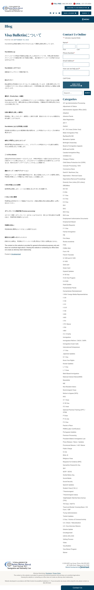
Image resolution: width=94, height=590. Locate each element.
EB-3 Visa (66, 212)
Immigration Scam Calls (70, 344)
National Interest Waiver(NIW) (72, 377)
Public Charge (67, 448)
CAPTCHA (66, 78)
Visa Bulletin (67, 546)
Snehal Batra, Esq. (69, 475)
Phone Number (69, 53)
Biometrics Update (69, 139)
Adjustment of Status (70, 106)
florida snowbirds (68, 242)
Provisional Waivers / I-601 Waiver (74, 445)
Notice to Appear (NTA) (70, 393)
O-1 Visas (66, 400)
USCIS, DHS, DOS (68, 536)
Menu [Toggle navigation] (86, 19)
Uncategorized (16, 254)
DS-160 (65, 189)
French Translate (68, 255)
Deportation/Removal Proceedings (74, 179)
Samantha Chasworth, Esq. (71, 465)
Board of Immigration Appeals (72, 146)
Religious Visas (68, 458)
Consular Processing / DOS (72, 166)
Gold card (66, 265)
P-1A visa (66, 419)
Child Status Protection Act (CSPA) (74, 162)
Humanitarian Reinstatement (72, 291)
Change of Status (68, 159)
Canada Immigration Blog (71, 152)
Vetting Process (68, 539)
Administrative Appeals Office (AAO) (74, 110)
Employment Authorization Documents (75, 218)
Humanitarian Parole (69, 288)
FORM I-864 (66, 248)
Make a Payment (69, 13)
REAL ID (65, 455)
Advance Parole (68, 116)
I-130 (64, 301)
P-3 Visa (65, 422)
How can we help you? (71, 69)
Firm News (66, 238)
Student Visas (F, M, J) (70, 488)
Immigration (67, 337)
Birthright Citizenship (70, 143)
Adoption (66, 113)
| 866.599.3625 (63, 4)
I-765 (64, 327)
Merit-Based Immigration (71, 373)
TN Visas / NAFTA (69, 504)
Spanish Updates (68, 485)
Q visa (65, 452)
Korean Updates (68, 364)
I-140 (64, 311)
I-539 (64, 314)
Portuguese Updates (69, 432)
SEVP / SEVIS (67, 472)
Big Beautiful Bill (68, 136)
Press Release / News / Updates (73, 442)
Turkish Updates (68, 516)
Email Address (68, 61)
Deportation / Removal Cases (72, 176)
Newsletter (66, 380)
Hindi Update (67, 284)
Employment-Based (69, 222)
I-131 (64, 304)
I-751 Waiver (67, 324)
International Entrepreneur (71, 347)
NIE (64, 383)
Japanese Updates (69, 354)
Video (65, 542)
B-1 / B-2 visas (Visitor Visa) (72, 129)
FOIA (64, 245)
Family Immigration (69, 232)
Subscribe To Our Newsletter (77, 7)
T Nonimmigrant (68, 491)
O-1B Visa (66, 403)
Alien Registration (68, 119)
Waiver (65, 552)
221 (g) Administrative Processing (74, 103)
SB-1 (64, 468)
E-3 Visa (65, 202)
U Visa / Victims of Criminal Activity (74, 519)
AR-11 (65, 123)
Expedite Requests (69, 225)
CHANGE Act (67, 156)
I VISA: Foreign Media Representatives (75, 294)
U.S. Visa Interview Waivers (72, 526)
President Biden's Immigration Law (74, 439)
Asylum (65, 126)
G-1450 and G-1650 (69, 258)
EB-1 (64, 205)
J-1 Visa (65, 350)
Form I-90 (66, 251)
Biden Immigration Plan (70, 133)
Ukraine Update (68, 529)
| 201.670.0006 (83, 4)
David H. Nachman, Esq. (70, 172)
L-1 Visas (66, 370)
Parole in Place (68, 425)
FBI (64, 235)
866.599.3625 (47, 583)
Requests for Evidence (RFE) (72, 462)
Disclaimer (49, 573)
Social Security (68, 481)
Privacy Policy (57, 573)
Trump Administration (70, 513)
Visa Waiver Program (69, 549)
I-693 (64, 317)
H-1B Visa (66, 274)
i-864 (64, 331)
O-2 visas (66, 406)
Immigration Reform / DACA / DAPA (74, 340)
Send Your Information (75, 84)
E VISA (65, 192)
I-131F (65, 307)
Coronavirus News (69, 169)
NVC (64, 397)
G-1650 (65, 261)
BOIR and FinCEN (68, 149)
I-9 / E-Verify (67, 334)
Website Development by (77, 567)
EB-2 (64, 209)
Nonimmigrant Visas (69, 390)
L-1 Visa (65, 367)
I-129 (64, 298)
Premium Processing (69, 435)
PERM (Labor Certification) (71, 429)
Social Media (67, 478)
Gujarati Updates (68, 271)
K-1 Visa (65, 357)
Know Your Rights (68, 360)
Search (84, 13)
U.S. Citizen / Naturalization (72, 523)
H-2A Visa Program (69, 278)
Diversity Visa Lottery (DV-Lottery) (74, 182)
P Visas (65, 415)
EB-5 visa (66, 215)
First (64, 49)
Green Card (66, 268)
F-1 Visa (65, 228)
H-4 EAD (65, 281)
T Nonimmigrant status (70, 495)
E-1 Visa (65, 195)
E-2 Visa (65, 199)
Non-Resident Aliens (69, 387)
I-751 (64, 321)
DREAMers (66, 185)
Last (78, 49)
